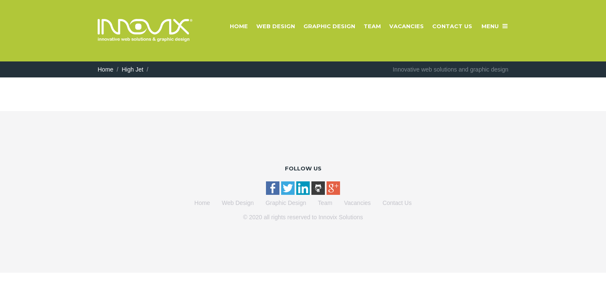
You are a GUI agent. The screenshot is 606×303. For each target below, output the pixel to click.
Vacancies (406, 26)
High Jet (132, 69)
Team (372, 26)
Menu (490, 26)
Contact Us (452, 26)
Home (239, 26)
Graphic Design (329, 26)
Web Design (275, 26)
